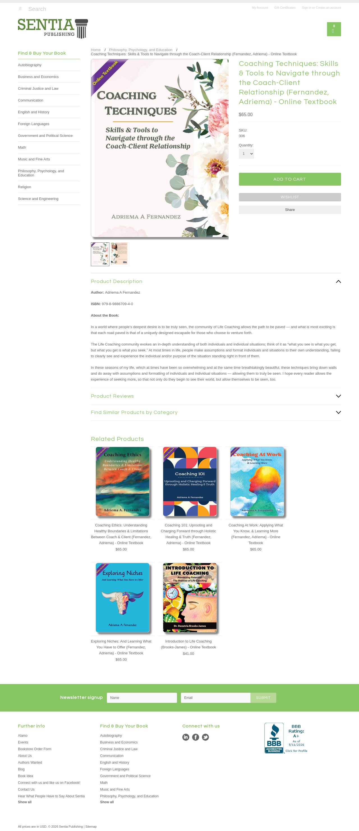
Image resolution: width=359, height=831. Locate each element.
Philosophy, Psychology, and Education (41, 173)
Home (96, 50)
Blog (21, 769)
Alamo (22, 736)
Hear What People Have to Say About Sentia (51, 796)
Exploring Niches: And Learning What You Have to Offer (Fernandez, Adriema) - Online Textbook (121, 647)
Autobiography (30, 65)
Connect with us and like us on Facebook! (49, 783)
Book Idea (25, 776)
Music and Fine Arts (34, 159)
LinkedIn (185, 737)
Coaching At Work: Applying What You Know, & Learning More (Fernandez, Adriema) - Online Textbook (256, 534)
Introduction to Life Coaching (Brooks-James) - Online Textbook (188, 644)
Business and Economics (38, 77)
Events (23, 742)
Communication (30, 100)
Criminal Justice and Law (38, 88)
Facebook (195, 737)
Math (22, 147)
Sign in (307, 7)
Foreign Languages (33, 124)
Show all (25, 802)
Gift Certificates (284, 7)
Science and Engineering (38, 199)
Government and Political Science (45, 135)
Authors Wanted (30, 763)
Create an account (328, 7)
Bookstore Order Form (34, 749)
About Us (25, 756)
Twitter (205, 737)
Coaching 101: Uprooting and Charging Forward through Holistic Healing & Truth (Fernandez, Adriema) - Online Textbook (188, 534)
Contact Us (26, 789)
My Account (260, 7)
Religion (24, 187)
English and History (33, 112)
